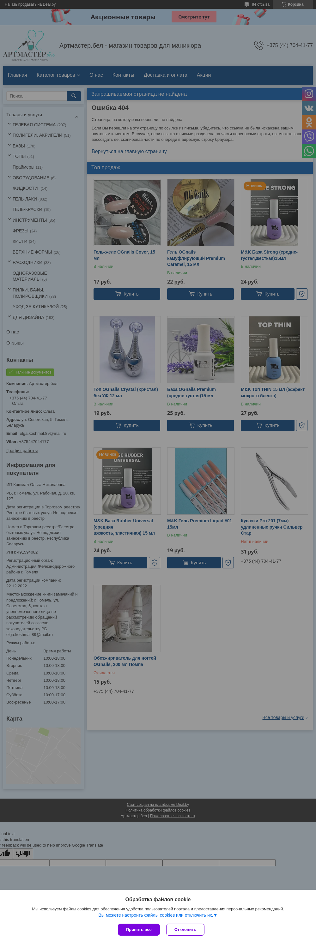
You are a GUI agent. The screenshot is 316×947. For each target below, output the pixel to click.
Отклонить (185, 929)
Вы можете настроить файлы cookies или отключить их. (155, 915)
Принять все (139, 929)
